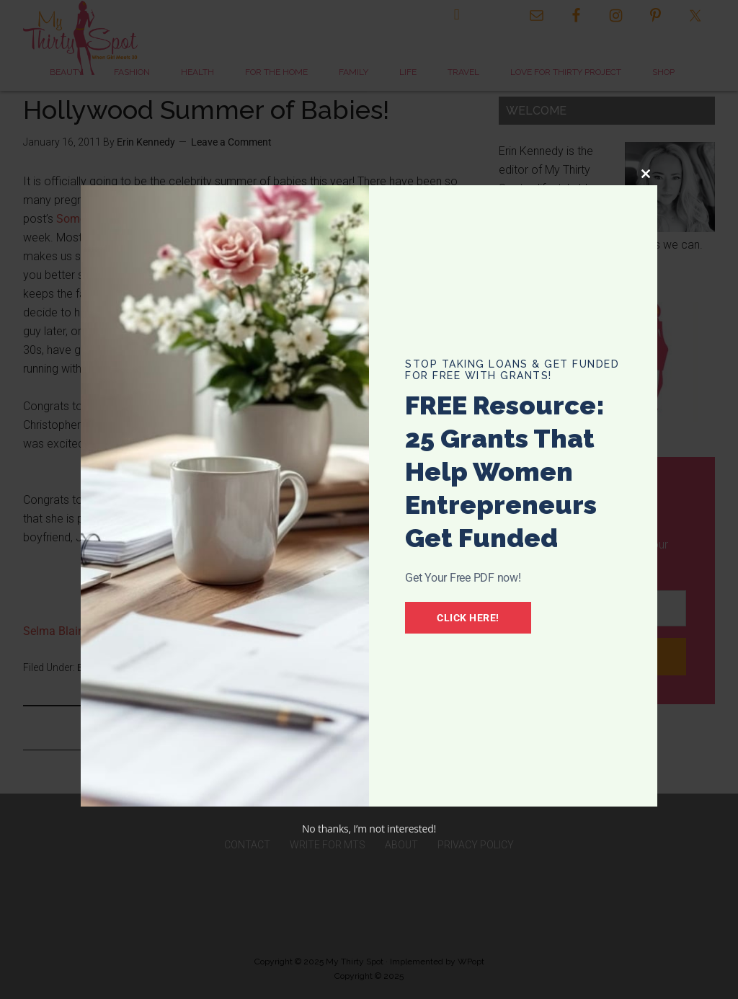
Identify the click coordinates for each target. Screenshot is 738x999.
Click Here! (470, 617)
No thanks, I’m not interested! (369, 828)
